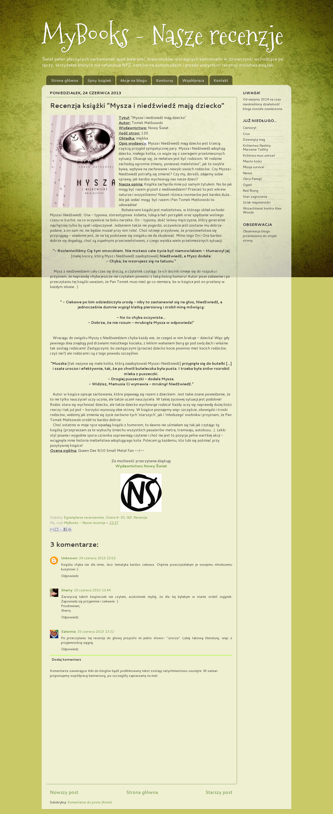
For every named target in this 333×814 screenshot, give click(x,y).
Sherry (67, 590)
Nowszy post (64, 792)
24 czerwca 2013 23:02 (97, 558)
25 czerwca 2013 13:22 (95, 631)
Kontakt (220, 80)
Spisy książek (99, 80)
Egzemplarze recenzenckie (84, 517)
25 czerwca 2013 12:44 (92, 590)
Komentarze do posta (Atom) (90, 802)
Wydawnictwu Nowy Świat (141, 465)
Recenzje (140, 517)
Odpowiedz (70, 575)
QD (129, 517)
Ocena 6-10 (115, 517)
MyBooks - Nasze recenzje (163, 35)
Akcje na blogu (133, 80)
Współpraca (193, 80)
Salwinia (68, 631)
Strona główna (64, 80)
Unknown (69, 558)
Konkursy (164, 80)
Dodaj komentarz (66, 659)
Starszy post (218, 792)
